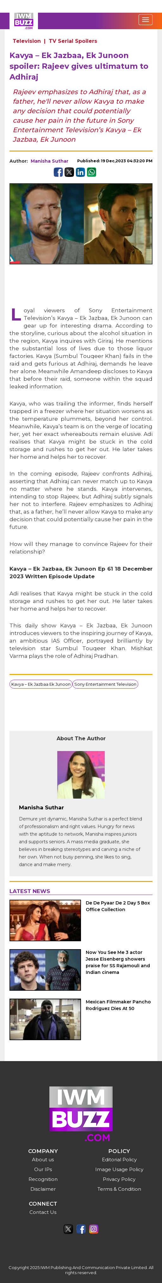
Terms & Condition (119, 1189)
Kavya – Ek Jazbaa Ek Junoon (41, 684)
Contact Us (42, 1212)
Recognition (43, 1179)
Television (27, 41)
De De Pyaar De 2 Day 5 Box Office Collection (118, 906)
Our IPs (43, 1169)
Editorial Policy (119, 1160)
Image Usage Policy (119, 1169)
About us (43, 1160)
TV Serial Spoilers (73, 41)
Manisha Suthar (49, 161)
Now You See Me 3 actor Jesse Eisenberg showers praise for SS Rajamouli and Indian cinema (118, 962)
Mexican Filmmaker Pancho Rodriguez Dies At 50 (118, 1005)
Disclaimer (43, 1189)
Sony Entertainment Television (105, 684)
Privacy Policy (119, 1179)
